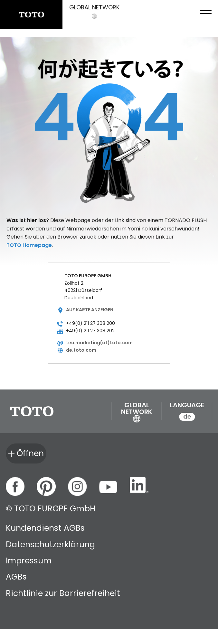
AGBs (16, 576)
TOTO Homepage (29, 245)
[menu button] (203, 14)
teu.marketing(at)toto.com (99, 342)
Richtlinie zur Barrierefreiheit (63, 593)
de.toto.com (81, 350)
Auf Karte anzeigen (89, 309)
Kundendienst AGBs (45, 528)
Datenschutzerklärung (50, 544)
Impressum (29, 560)
